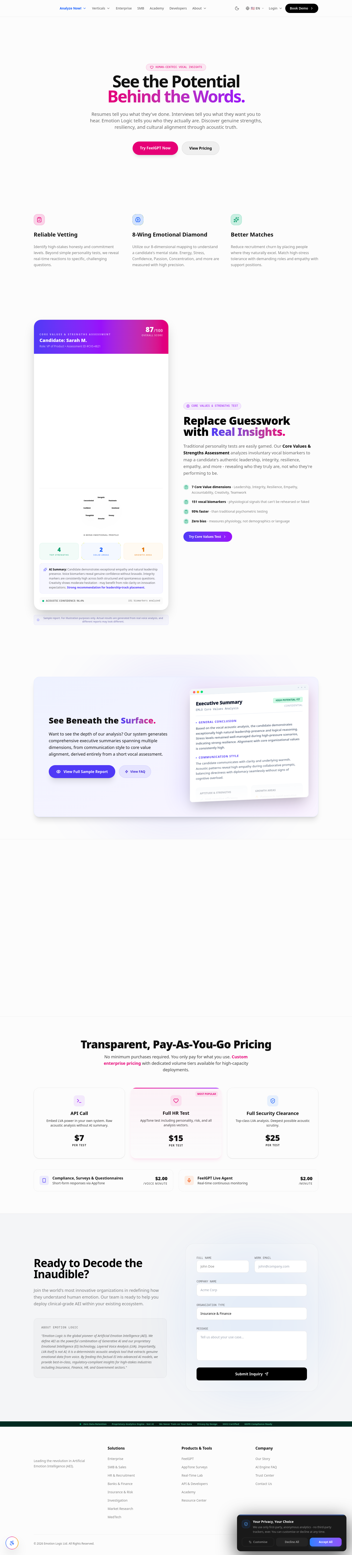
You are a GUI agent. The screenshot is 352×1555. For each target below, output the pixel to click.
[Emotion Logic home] (44, 8)
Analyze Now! (83, 8)
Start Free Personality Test (69, 988)
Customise (258, 1542)
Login (275, 8)
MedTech (114, 1517)
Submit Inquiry (251, 1373)
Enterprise (135, 8)
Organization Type (211, 1305)
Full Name (204, 1258)
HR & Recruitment (121, 1475)
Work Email (263, 1258)
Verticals (112, 8)
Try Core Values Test (208, 536)
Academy (168, 8)
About (210, 8)
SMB (151, 8)
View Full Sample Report (82, 771)
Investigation (117, 1500)
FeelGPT (188, 1458)
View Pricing (200, 148)
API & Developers (195, 1483)
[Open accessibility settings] (12, 1543)
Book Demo (302, 8)
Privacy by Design (207, 1424)
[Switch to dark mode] (237, 8)
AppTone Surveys (194, 1467)
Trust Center (264, 1475)
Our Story (262, 1458)
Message (202, 1328)
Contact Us (263, 1483)
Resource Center (194, 1500)
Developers (188, 8)
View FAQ (135, 771)
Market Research (120, 1508)
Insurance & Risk (120, 1492)
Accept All (325, 1542)
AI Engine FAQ (266, 1467)
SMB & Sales (117, 1467)
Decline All (292, 1542)
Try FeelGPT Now (155, 148)
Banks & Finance (120, 1483)
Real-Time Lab (192, 1475)
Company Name (206, 1281)
